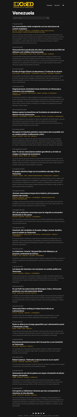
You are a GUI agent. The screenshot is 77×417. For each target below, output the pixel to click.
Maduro (30, 116)
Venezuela (27, 30)
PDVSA (34, 54)
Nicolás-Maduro (17, 32)
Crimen (39, 93)
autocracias (36, 234)
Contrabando (23, 93)
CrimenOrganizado (17, 234)
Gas (29, 136)
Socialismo (43, 73)
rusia (23, 328)
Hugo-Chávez (16, 73)
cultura (14, 361)
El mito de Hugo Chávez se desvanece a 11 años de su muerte (37, 71)
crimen (14, 293)
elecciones (15, 346)
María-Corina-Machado (47, 30)
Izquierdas (51, 73)
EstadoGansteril (46, 234)
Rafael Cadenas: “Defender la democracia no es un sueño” (35, 360)
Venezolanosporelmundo (19, 199)
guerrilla (15, 255)
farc (20, 255)
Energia (14, 136)
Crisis (25, 156)
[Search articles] (31, 17)
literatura (21, 361)
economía (44, 54)
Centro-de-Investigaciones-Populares (34, 32)
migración (21, 197)
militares (27, 293)
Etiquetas (49, 5)
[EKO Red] (23, 5)
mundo (14, 328)
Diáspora (15, 197)
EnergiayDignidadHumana (35, 175)
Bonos (39, 54)
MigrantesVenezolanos (48, 197)
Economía (21, 30)
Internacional (16, 94)
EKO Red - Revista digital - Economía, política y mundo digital (44, 415)
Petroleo (20, 136)
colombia (32, 255)
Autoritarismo (52, 93)
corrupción (20, 293)
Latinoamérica (35, 30)
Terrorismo (37, 116)
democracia (22, 346)
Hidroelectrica (47, 175)
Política (14, 30)
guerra (19, 328)
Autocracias (50, 116)
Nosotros (57, 5)
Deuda (30, 54)
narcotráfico (32, 93)
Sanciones (51, 54)
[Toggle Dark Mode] (63, 5)
